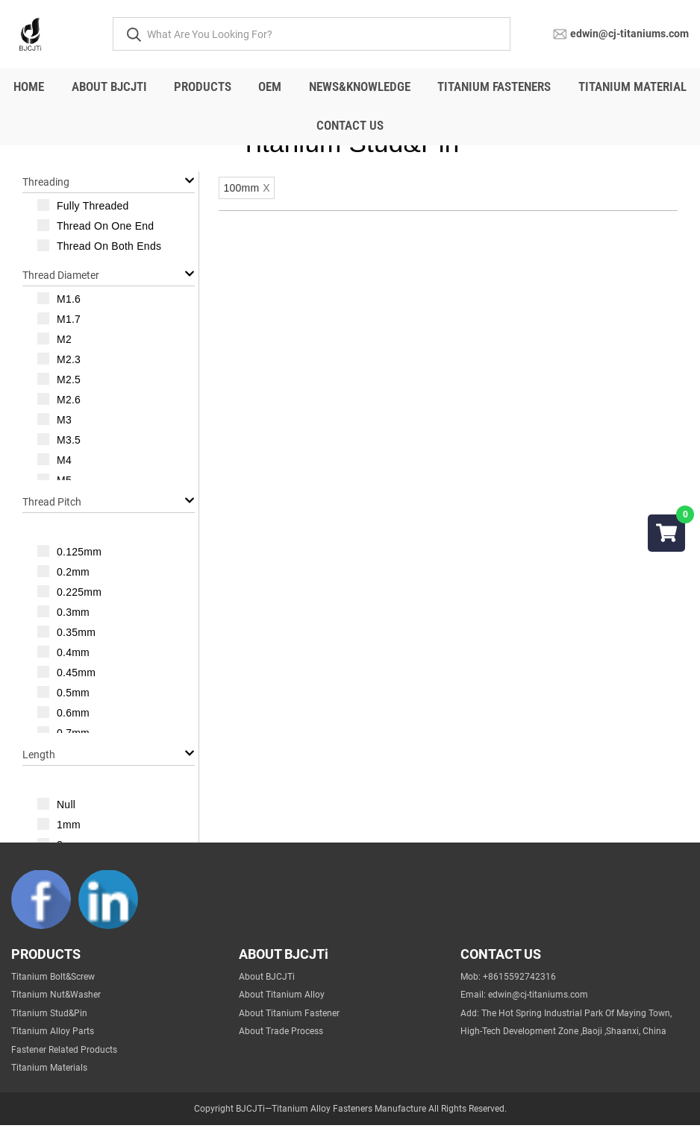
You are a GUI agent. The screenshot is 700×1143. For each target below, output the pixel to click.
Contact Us (350, 125)
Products (202, 86)
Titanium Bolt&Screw (53, 994)
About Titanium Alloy (282, 1012)
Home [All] (28, 86)
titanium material (632, 86)
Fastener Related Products (64, 1067)
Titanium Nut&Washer (56, 1012)
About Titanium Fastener (289, 1031)
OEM (269, 86)
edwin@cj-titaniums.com (629, 33)
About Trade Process (281, 1049)
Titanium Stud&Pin (49, 1031)
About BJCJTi (109, 86)
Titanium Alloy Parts (52, 1049)
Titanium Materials (49, 1085)
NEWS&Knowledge (359, 86)
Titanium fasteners (494, 86)
